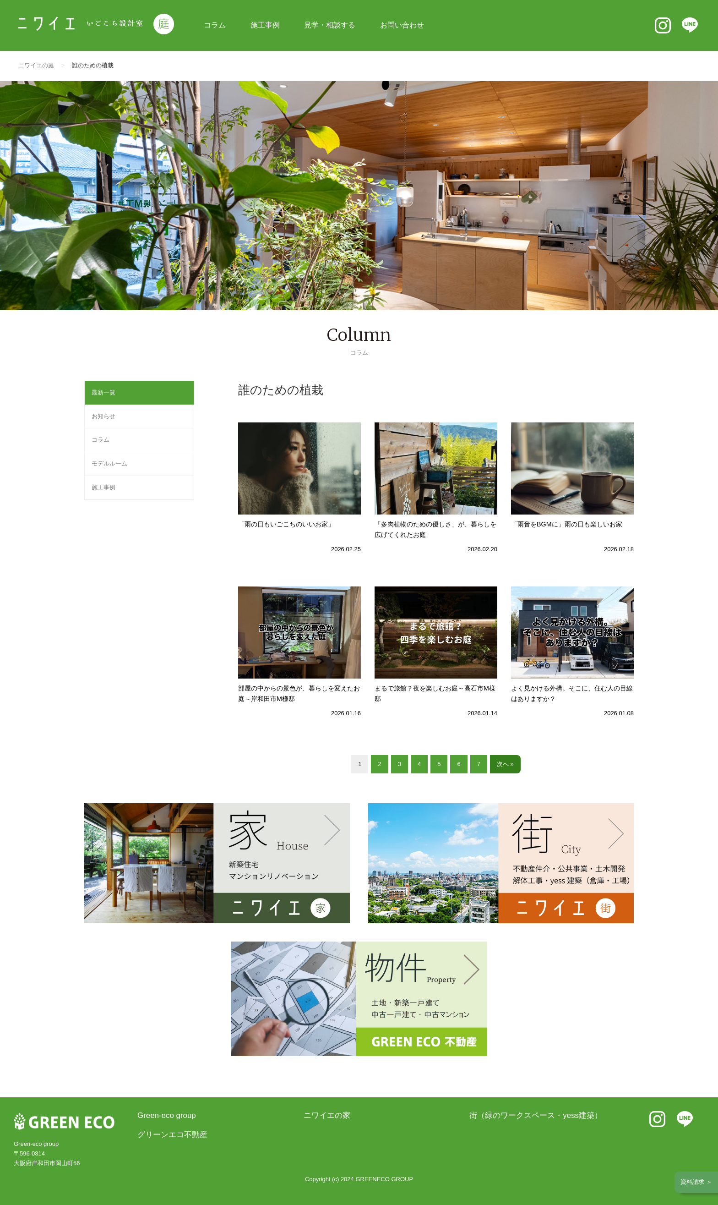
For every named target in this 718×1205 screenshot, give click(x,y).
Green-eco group (166, 1115)
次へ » (505, 764)
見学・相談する (329, 25)
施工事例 (265, 25)
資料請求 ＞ (696, 1181)
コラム (215, 25)
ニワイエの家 (327, 1115)
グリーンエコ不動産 (172, 1134)
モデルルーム (109, 463)
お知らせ (103, 416)
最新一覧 (103, 392)
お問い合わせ (402, 25)
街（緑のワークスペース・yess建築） (535, 1115)
